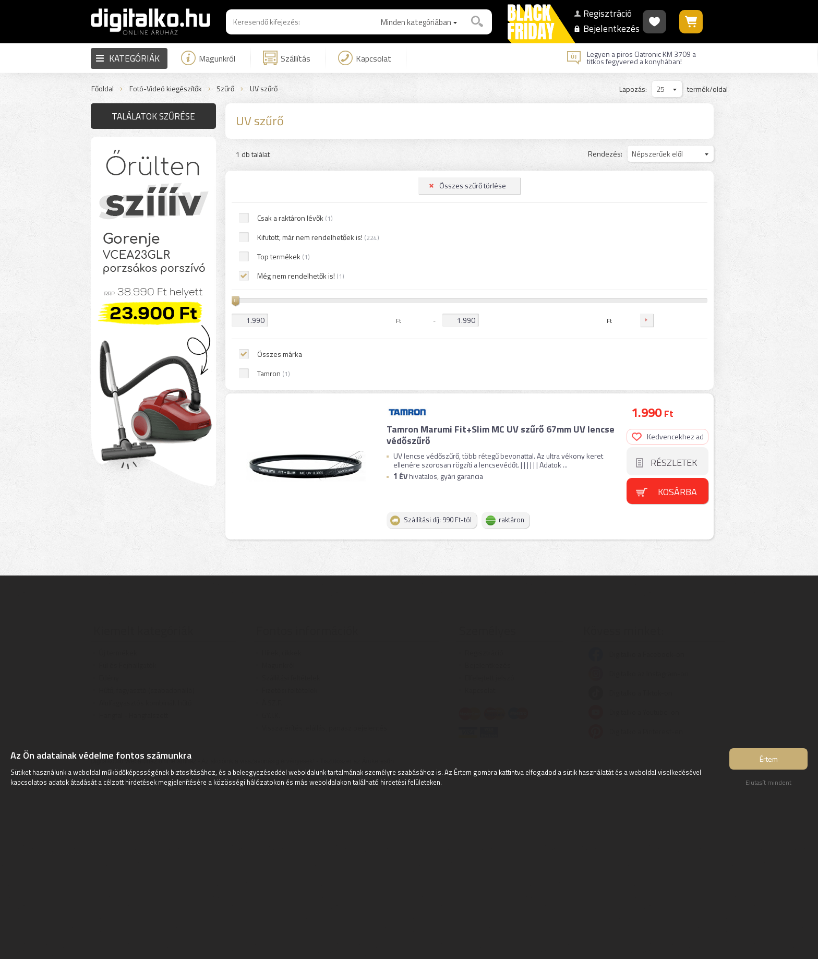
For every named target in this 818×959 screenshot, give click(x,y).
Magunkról (208, 58)
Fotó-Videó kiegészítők (165, 89)
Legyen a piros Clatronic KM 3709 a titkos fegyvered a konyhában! (641, 58)
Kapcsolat (364, 58)
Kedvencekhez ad (668, 213)
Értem (769, 758)
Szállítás (286, 58)
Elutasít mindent (768, 782)
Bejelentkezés (605, 28)
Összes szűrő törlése (156, 146)
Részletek (674, 240)
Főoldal (102, 89)
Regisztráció (605, 13)
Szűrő (225, 89)
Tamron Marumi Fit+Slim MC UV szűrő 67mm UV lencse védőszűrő (501, 212)
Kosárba (677, 269)
